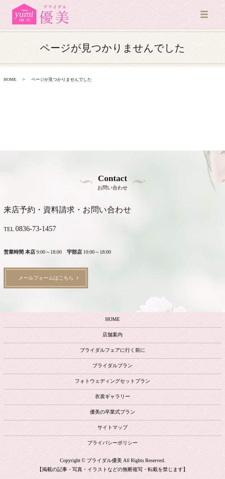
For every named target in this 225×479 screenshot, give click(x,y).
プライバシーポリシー (112, 443)
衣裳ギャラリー (112, 396)
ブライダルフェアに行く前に (112, 350)
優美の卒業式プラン (112, 412)
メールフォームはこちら (46, 278)
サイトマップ (112, 427)
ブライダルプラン (112, 365)
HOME (10, 79)
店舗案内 (112, 334)
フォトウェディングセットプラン (112, 381)
